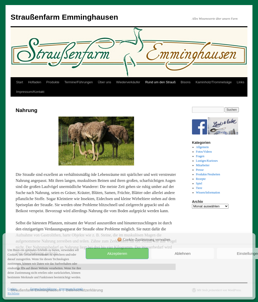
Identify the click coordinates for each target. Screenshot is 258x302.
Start (19, 82)
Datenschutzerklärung (43, 289)
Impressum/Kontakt (71, 289)
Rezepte (201, 179)
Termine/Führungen (78, 82)
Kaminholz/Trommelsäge (214, 82)
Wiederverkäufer (128, 82)
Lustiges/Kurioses (207, 160)
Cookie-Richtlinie (13, 291)
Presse (200, 170)
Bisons (185, 82)
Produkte (52, 82)
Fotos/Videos (204, 151)
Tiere (199, 188)
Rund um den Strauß (160, 82)
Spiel (199, 183)
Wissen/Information (208, 192)
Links (240, 82)
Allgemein (202, 147)
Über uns (104, 82)
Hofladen (34, 82)
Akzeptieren (117, 253)
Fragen (200, 156)
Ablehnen (182, 253)
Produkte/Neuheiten (208, 174)
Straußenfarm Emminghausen (64, 17)
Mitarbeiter (203, 165)
